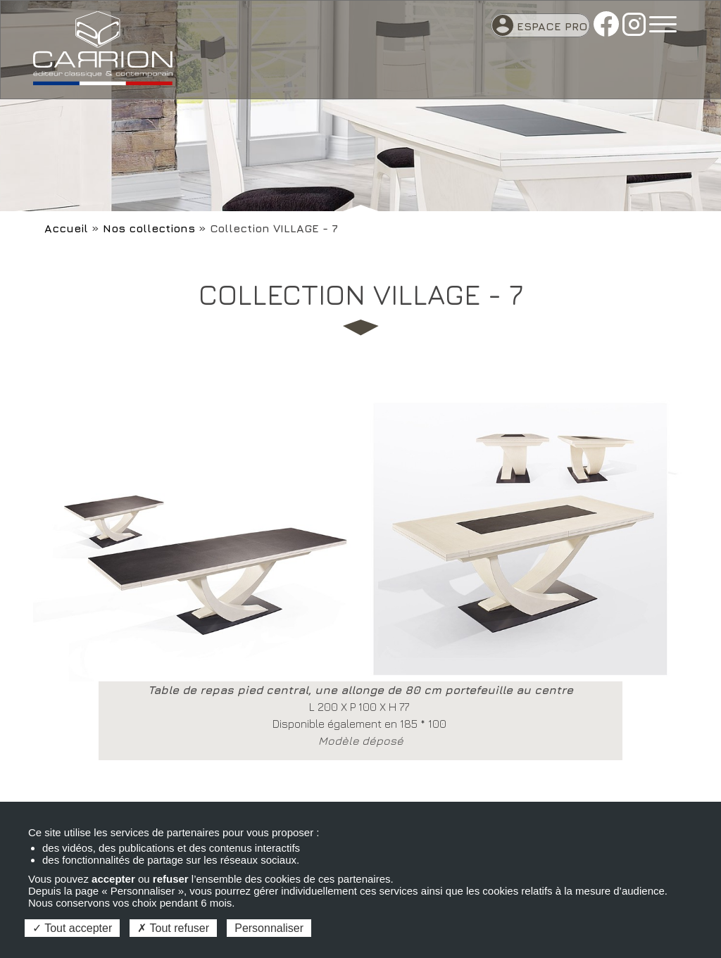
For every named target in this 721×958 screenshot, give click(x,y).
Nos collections (149, 228)
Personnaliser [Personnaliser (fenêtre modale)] (268, 928)
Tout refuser (173, 928)
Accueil (66, 228)
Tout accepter (72, 928)
